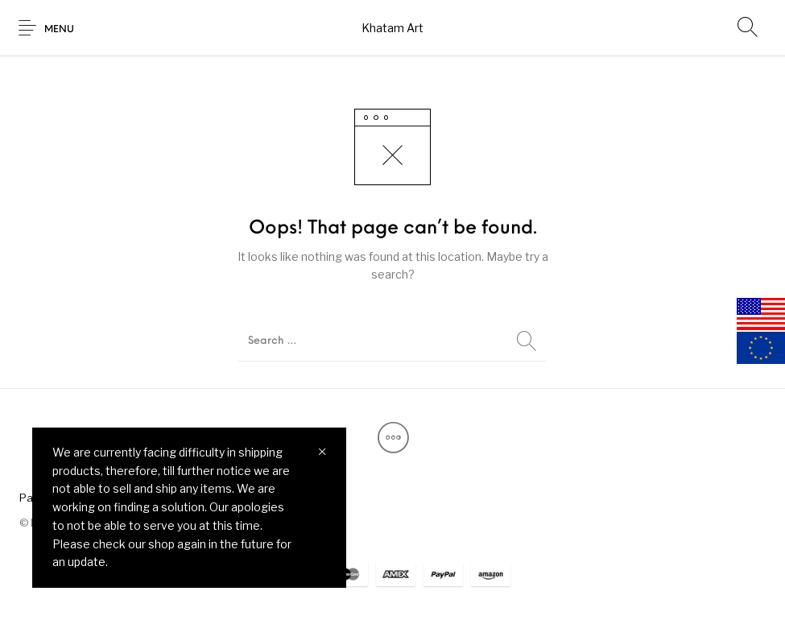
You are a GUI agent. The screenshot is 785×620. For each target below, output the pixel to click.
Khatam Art (392, 28)
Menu (59, 30)
